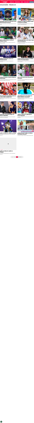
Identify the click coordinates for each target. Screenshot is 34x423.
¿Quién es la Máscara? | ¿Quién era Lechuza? (8, 133)
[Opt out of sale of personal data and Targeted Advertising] (1, 422)
